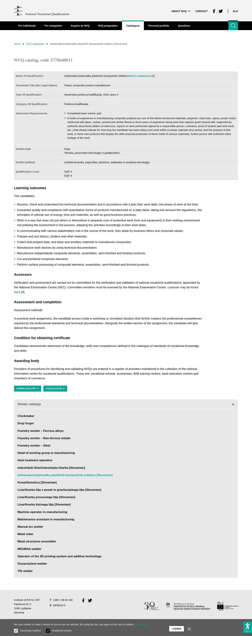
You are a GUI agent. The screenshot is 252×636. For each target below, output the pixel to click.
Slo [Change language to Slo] (235, 10)
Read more (141, 624)
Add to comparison (140, 75)
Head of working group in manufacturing (46, 453)
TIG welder (25, 571)
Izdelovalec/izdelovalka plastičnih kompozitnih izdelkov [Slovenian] (65, 475)
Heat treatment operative (35, 460)
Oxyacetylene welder (32, 564)
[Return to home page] (42, 10)
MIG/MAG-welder (29, 549)
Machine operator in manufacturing (42, 512)
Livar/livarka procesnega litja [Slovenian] (46, 497)
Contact (200, 10)
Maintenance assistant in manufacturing (46, 520)
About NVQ (179, 10)
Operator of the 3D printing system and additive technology (60, 556)
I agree (176, 627)
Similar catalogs (126, 404)
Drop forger (26, 424)
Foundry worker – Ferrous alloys (41, 431)
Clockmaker (26, 416)
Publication (56, 389)
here (17, 292)
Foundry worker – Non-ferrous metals (44, 438)
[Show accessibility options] (247, 627)
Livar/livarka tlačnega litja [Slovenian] (44, 505)
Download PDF (28, 389)
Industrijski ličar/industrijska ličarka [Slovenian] (51, 468)
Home (17, 43)
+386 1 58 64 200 (63, 600)
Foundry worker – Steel (34, 446)
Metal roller (25, 534)
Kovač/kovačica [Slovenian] (37, 483)
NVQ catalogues (36, 43)
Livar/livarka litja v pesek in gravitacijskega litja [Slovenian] (59, 490)
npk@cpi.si (59, 605)
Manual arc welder (30, 527)
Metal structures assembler (37, 542)
